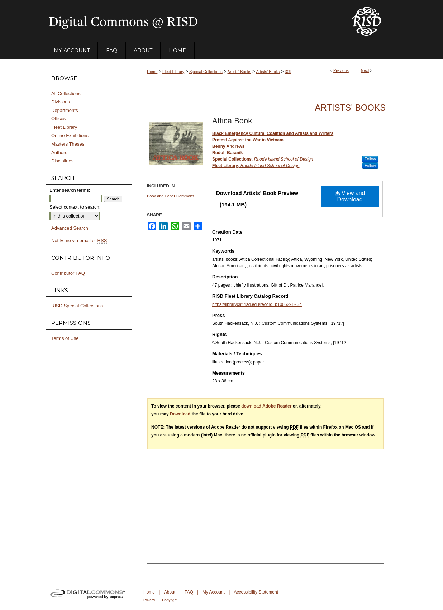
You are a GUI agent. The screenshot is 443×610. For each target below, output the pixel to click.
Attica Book (232, 120)
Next (365, 70)
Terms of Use (65, 338)
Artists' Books (239, 71)
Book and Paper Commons (170, 196)
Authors (59, 152)
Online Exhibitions (70, 135)
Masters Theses (67, 144)
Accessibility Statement (256, 592)
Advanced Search (69, 228)
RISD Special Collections (77, 305)
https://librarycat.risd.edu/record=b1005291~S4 (257, 304)
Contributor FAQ (68, 273)
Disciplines (62, 161)
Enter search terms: (69, 190)
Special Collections (206, 71)
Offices (58, 118)
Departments (64, 110)
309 (288, 71)
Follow (370, 159)
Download (180, 413)
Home (152, 71)
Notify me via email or (79, 241)
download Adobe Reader (266, 406)
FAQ (189, 592)
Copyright (169, 600)
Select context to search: (74, 207)
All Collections (66, 93)
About (169, 592)
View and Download (350, 196)
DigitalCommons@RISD (193, 21)
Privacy (149, 600)
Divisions (60, 101)
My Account (214, 592)
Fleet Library (173, 71)
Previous (341, 70)
